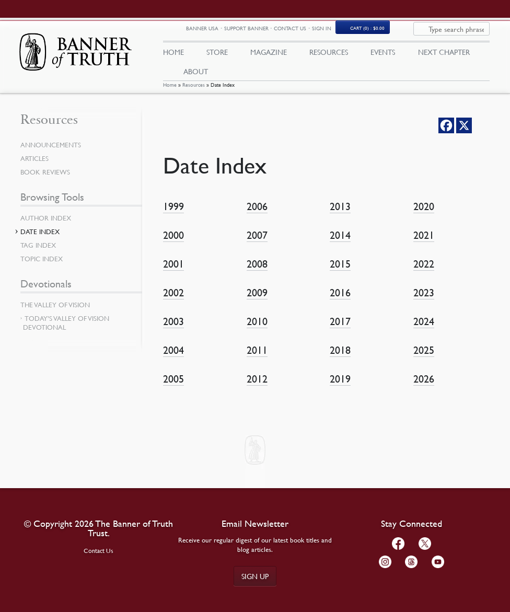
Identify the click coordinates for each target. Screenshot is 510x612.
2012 (257, 386)
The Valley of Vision (55, 313)
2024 (423, 329)
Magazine (268, 56)
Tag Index (38, 253)
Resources (193, 92)
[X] (464, 133)
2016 (340, 300)
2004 (173, 358)
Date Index (40, 240)
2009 (257, 300)
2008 (257, 271)
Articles (34, 167)
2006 (257, 214)
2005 (173, 386)
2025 (423, 358)
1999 (173, 214)
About (195, 74)
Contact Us (350, 32)
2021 (423, 243)
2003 (173, 329)
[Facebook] (446, 133)
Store (217, 56)
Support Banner (306, 32)
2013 (340, 214)
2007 (257, 243)
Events (382, 56)
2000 (173, 243)
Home (170, 92)
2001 (173, 271)
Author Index (45, 226)
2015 (340, 271)
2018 (340, 358)
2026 (423, 386)
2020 (423, 214)
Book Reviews (45, 180)
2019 (340, 386)
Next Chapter (444, 56)
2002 (173, 300)
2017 (340, 329)
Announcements (50, 153)
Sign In (381, 32)
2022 (423, 271)
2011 (257, 358)
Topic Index (41, 267)
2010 (257, 329)
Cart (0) (427, 33)
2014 (340, 243)
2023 (423, 300)
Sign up (255, 576)
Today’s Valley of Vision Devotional (66, 331)
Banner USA (262, 33)
